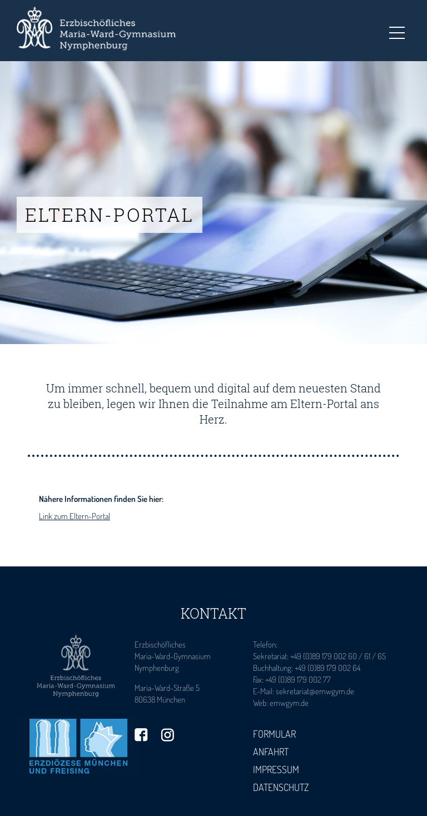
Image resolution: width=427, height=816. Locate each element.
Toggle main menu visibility (397, 29)
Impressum (276, 769)
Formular (274, 734)
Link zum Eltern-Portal (74, 516)
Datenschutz (281, 787)
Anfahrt (271, 751)
